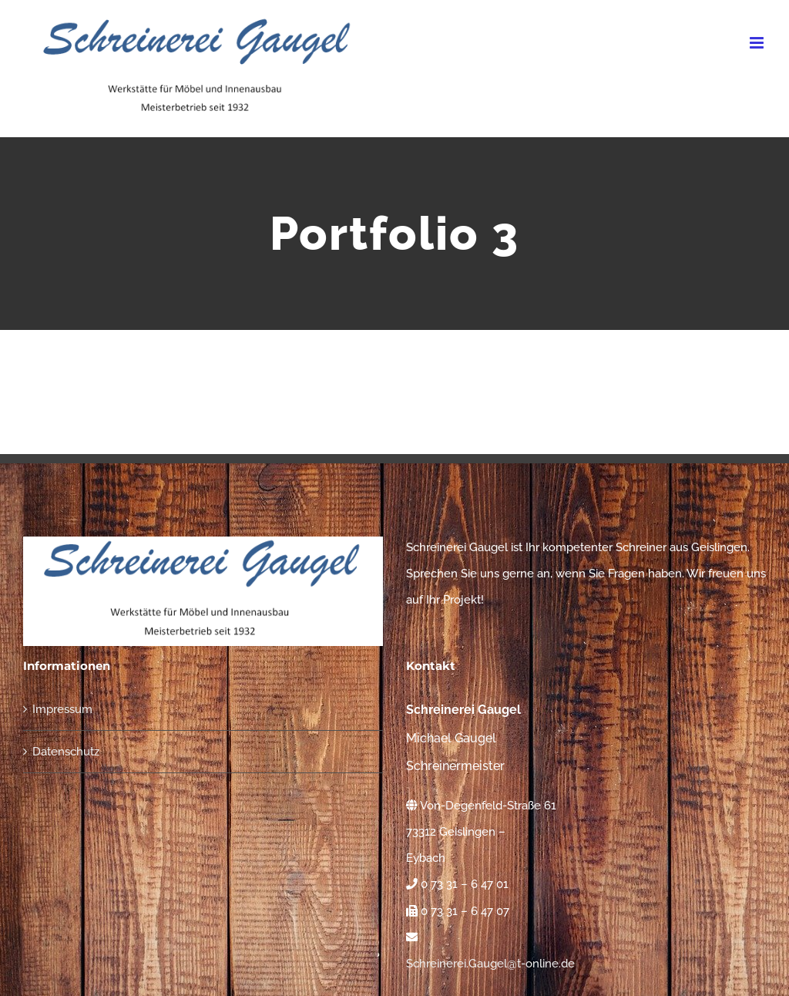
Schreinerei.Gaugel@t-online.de (490, 964)
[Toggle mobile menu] (758, 43)
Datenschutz (65, 752)
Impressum (62, 709)
